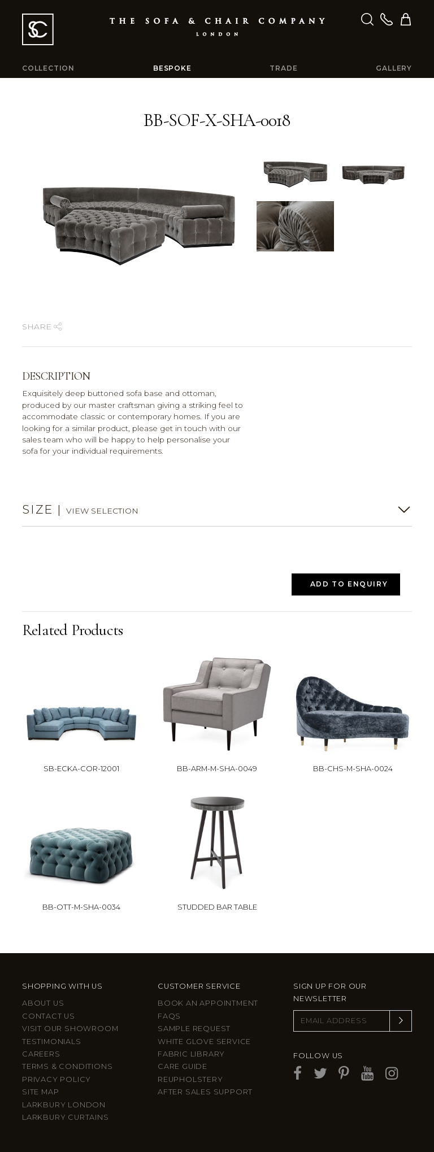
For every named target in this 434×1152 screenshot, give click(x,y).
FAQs (169, 1016)
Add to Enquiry (349, 584)
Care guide (182, 1066)
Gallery (394, 68)
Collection (48, 68)
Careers (41, 1054)
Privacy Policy (56, 1079)
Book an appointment (208, 1003)
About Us (43, 1003)
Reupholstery (190, 1079)
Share (42, 326)
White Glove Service (204, 1041)
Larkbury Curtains (65, 1117)
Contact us (48, 1016)
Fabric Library (191, 1054)
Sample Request (194, 1028)
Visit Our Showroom (70, 1028)
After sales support (205, 1092)
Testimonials (51, 1041)
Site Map (40, 1092)
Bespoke (172, 68)
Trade (283, 68)
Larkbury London (64, 1105)
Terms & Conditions (67, 1066)
